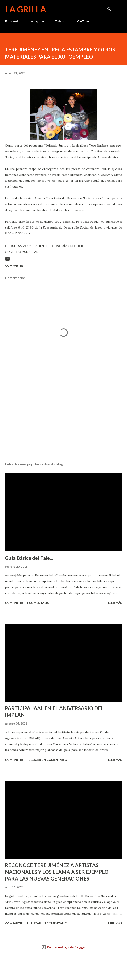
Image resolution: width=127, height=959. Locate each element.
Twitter (60, 21)
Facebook (12, 21)
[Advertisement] (63, 419)
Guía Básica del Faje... (29, 558)
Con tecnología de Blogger (63, 947)
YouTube (83, 21)
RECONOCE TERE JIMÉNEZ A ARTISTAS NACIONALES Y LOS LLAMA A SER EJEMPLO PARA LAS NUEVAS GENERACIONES (57, 872)
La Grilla (25, 9)
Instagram (37, 21)
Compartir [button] (14, 265)
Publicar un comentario (47, 759)
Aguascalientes (36, 246)
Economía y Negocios (68, 246)
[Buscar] (109, 7)
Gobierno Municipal (21, 251)
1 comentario (38, 602)
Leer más (115, 602)
